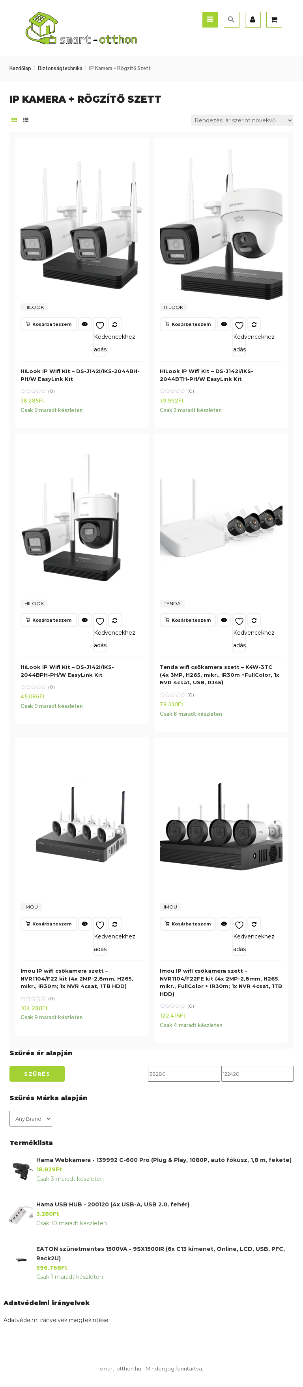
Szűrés (37, 1074)
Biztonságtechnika (60, 68)
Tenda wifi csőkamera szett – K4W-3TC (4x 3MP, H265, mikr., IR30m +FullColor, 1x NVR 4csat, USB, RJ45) (219, 674)
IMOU (31, 907)
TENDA (172, 603)
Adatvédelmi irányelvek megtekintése (56, 1320)
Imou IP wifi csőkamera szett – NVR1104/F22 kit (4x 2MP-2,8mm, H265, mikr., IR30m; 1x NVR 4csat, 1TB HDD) (77, 978)
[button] (49, 324)
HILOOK (34, 307)
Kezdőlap (20, 68)
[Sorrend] (242, 120)
